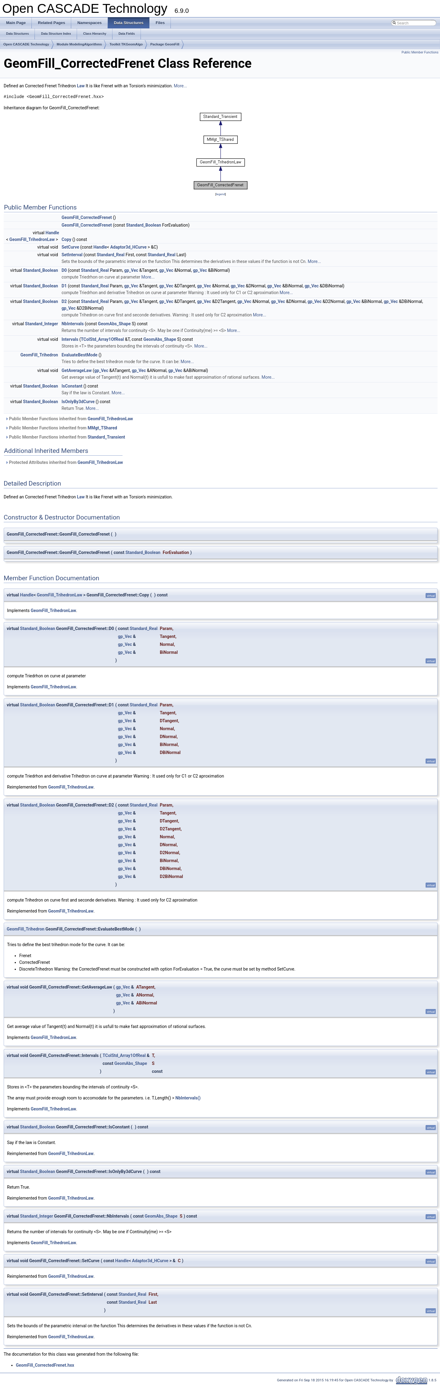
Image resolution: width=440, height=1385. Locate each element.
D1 (64, 285)
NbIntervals (72, 323)
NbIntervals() (187, 1097)
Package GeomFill (164, 44)
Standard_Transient (106, 437)
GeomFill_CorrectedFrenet (86, 217)
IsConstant (71, 386)
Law (81, 85)
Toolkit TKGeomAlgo (126, 44)
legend (220, 194)
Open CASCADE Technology (26, 44)
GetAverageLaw (76, 370)
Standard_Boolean (143, 225)
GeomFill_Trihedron (39, 354)
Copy (66, 239)
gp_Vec (131, 270)
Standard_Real (111, 254)
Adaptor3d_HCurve (128, 247)
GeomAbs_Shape (114, 323)
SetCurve (70, 247)
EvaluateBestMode (79, 354)
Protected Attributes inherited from (64, 462)
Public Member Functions (420, 52)
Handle (52, 232)
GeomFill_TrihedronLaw (32, 239)
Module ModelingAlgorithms (79, 44)
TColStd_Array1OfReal (102, 339)
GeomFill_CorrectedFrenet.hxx (45, 1365)
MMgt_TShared (102, 427)
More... (180, 85)
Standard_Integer (41, 323)
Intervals (69, 339)
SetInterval (71, 254)
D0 (64, 270)
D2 (64, 301)
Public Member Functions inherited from (69, 418)
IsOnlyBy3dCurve (77, 401)
